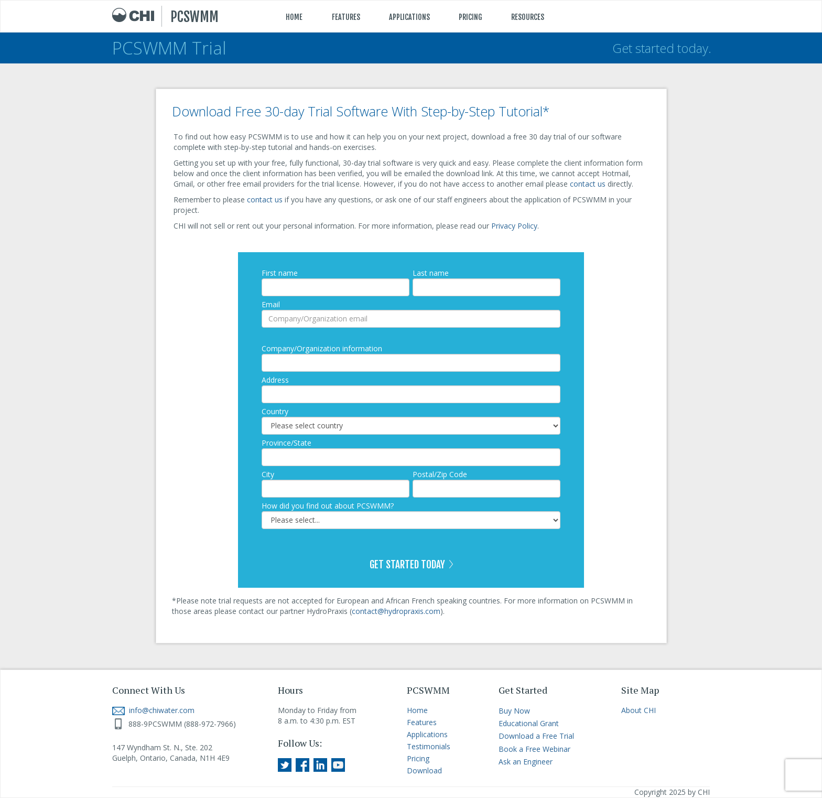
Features (422, 722)
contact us (587, 184)
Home (417, 710)
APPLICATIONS (409, 17)
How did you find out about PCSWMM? (328, 506)
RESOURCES (527, 17)
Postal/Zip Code (440, 474)
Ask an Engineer (526, 762)
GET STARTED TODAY (411, 564)
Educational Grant (529, 723)
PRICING (470, 17)
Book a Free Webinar (534, 749)
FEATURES (346, 17)
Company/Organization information (322, 348)
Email (271, 304)
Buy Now (514, 711)
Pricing (418, 758)
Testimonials (428, 746)
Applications (427, 734)
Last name (431, 273)
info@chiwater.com (153, 710)
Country (275, 411)
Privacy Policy (514, 226)
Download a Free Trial (536, 736)
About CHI (638, 710)
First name (280, 273)
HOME (294, 17)
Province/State (286, 443)
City (268, 474)
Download (424, 770)
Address (275, 380)
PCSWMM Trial (169, 48)
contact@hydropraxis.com (396, 611)
